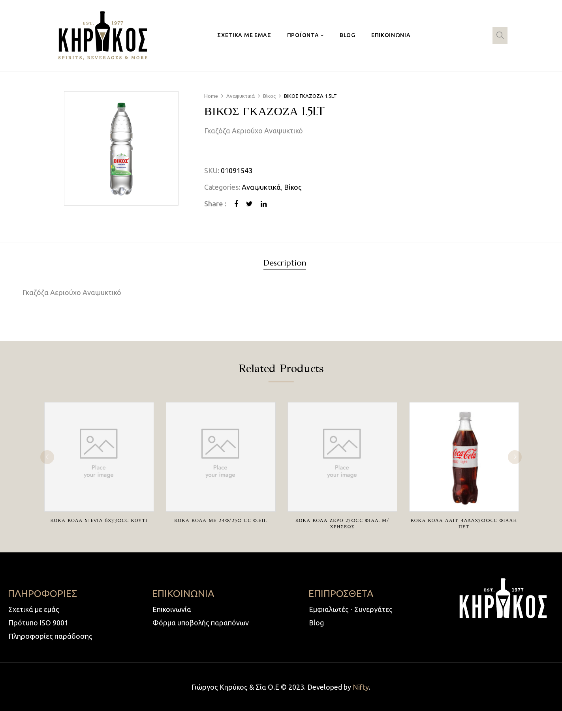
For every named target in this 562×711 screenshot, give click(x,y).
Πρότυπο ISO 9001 (38, 623)
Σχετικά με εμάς (33, 609)
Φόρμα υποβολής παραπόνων (200, 623)
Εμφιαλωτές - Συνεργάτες (351, 609)
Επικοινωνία (171, 609)
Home (211, 96)
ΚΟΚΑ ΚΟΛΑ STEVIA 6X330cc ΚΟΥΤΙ (98, 520)
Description (284, 263)
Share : (215, 204)
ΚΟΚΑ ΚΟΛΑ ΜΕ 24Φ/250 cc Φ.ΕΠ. (220, 520)
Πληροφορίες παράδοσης (50, 636)
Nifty (361, 687)
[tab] (284, 264)
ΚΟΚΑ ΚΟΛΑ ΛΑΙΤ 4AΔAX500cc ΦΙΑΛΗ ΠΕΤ (464, 523)
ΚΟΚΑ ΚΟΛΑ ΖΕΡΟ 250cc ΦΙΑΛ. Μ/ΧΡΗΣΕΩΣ (342, 523)
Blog (316, 623)
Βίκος (269, 96)
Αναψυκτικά (240, 96)
